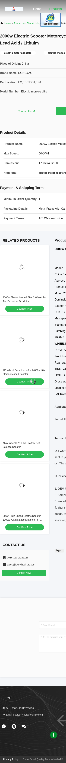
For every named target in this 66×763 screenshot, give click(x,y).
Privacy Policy (10, 759)
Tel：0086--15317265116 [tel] (18, 708)
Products (55, 9)
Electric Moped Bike (38, 23)
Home (37, 9)
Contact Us (26, 111)
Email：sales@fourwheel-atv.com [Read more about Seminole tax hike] (22, 714)
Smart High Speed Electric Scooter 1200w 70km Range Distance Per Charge (22, 520)
